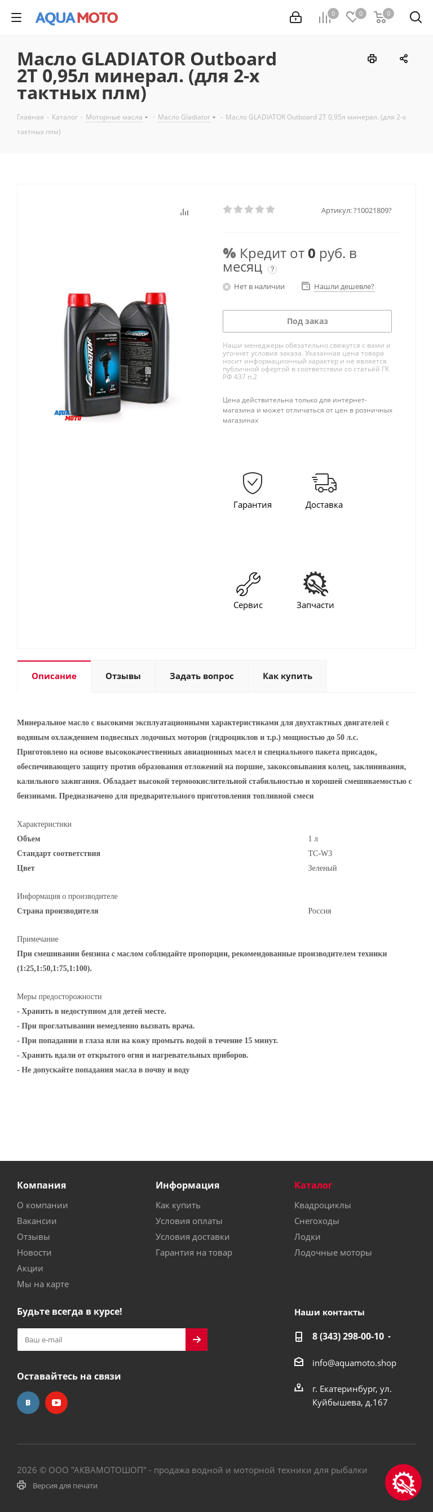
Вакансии (37, 1220)
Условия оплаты (189, 1220)
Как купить (178, 1205)
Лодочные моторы (333, 1252)
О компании (42, 1205)
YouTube (56, 1402)
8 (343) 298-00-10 (348, 1336)
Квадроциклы (322, 1205)
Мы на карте (43, 1283)
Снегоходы (316, 1220)
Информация (187, 1185)
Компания (41, 1185)
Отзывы (33, 1236)
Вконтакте (28, 1402)
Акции (30, 1268)
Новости (34, 1252)
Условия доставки (193, 1236)
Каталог (313, 1185)
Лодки (307, 1236)
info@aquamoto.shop (354, 1362)
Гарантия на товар (194, 1252)
